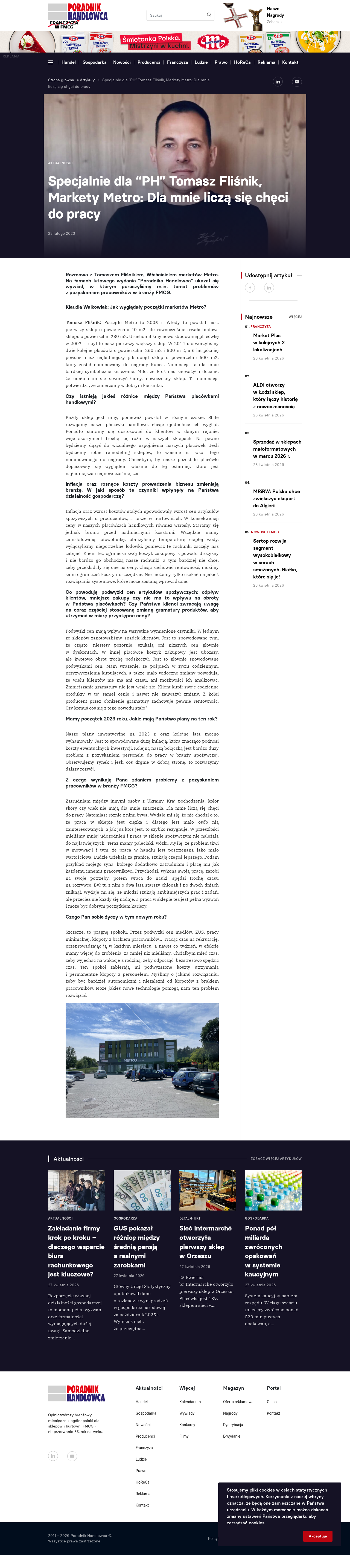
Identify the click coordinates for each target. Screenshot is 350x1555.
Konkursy (187, 1425)
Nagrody (230, 1413)
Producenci (149, 62)
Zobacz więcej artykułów (276, 1159)
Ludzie (201, 62)
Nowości (122, 62)
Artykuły (87, 80)
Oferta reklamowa (238, 1402)
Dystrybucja (233, 1425)
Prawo (221, 62)
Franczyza (177, 62)
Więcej (295, 317)
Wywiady (186, 1413)
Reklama (266, 62)
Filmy (183, 1436)
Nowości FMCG (265, 532)
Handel (69, 62)
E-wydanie (231, 1436)
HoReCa (242, 62)
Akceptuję (318, 1536)
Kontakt (290, 62)
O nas (272, 1402)
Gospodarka (95, 62)
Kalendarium (190, 1402)
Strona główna (61, 80)
